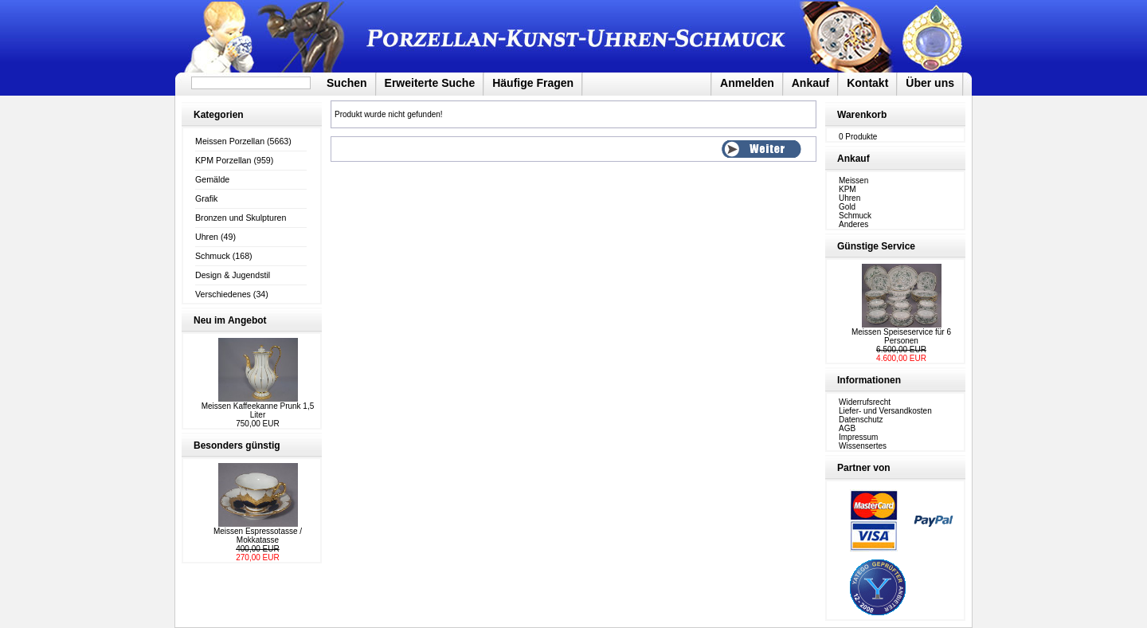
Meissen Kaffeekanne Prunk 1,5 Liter (258, 410)
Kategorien (219, 114)
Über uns (930, 83)
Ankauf (810, 83)
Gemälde (212, 179)
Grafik (206, 198)
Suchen (347, 83)
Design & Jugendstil (232, 275)
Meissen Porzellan (229, 141)
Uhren (206, 236)
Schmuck (212, 256)
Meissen (853, 180)
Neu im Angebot (230, 320)
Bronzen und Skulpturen (240, 217)
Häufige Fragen (533, 83)
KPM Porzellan (223, 160)
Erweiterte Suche (430, 83)
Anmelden (747, 83)
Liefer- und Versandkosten (885, 410)
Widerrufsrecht (865, 402)
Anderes (853, 224)
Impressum (858, 437)
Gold (847, 206)
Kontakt (867, 83)
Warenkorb (862, 114)
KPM (847, 189)
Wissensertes (863, 446)
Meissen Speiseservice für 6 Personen (901, 336)
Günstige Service (876, 246)
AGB (847, 428)
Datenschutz (861, 419)
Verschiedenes (223, 294)
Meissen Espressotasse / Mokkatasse (257, 535)
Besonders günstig (237, 445)
